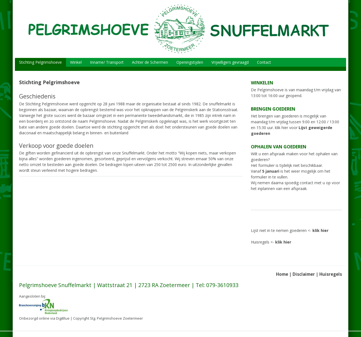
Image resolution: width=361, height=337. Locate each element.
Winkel (76, 62)
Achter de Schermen (150, 62)
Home (282, 274)
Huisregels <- (271, 242)
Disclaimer (304, 274)
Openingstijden (189, 62)
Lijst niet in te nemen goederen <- (289, 230)
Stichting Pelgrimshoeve (40, 62)
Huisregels (330, 274)
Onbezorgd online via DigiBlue (44, 318)
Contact (264, 62)
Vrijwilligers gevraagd (230, 62)
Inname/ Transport (107, 62)
